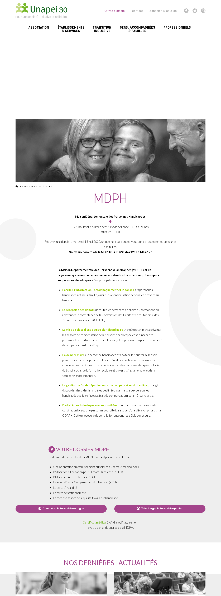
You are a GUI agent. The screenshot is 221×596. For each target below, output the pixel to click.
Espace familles (31, 186)
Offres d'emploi (115, 11)
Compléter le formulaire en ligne (61, 508)
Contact (137, 11)
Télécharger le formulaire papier (160, 508)
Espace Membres (86, 11)
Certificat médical (94, 522)
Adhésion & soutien (163, 11)
